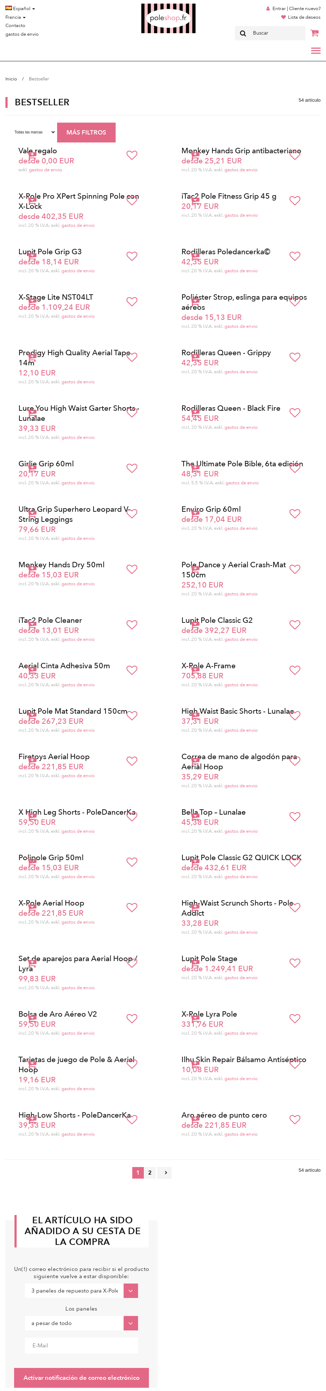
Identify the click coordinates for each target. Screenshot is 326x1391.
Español (20, 8)
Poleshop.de (151, 6)
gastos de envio (22, 34)
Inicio (11, 79)
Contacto (15, 25)
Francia (15, 17)
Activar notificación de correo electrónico (81, 1378)
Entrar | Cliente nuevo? (297, 8)
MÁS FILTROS (86, 132)
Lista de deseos (304, 17)
